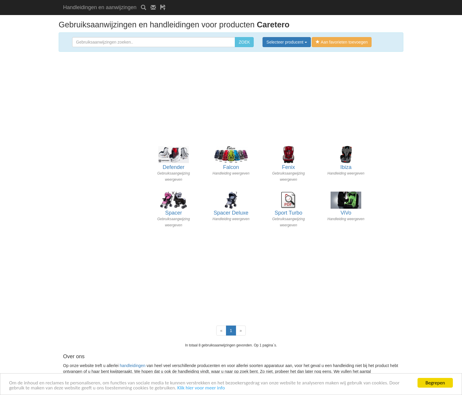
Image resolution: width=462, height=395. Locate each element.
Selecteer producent (286, 42)
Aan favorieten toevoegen (342, 42)
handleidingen (132, 365)
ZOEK (244, 42)
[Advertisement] (239, 2)
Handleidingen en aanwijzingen (99, 7)
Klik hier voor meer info (201, 388)
